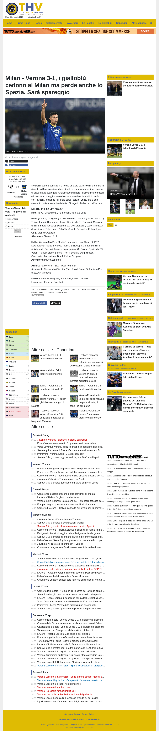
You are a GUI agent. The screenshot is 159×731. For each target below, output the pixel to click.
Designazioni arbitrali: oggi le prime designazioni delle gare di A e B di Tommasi (78, 533)
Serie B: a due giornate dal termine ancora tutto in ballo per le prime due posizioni (79, 594)
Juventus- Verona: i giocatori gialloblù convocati (62, 440)
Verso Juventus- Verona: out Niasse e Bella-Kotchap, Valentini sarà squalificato (78, 601)
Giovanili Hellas (117, 365)
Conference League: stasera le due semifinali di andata (66, 494)
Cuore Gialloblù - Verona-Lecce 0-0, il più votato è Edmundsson (70, 562)
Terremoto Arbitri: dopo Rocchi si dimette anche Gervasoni (67, 641)
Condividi (39, 303)
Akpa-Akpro (13, 219)
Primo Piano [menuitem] (23, 23)
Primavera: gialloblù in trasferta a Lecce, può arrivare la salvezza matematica (77, 637)
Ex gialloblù (115, 294)
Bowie (10, 226)
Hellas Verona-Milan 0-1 (122, 194)
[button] (17, 231)
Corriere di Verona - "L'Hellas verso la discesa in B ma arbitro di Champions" (77, 565)
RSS (98, 719)
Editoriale (113, 77)
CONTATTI (90, 719)
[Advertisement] (68, 326)
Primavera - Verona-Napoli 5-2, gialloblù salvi (60, 454)
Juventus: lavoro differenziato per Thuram (59, 519)
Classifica (11, 332)
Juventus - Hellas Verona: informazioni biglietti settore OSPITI (69, 569)
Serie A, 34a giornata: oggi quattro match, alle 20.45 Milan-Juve (70, 648)
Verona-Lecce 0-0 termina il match (55, 687)
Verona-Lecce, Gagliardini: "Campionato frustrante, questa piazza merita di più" (78, 680)
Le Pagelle (114, 392)
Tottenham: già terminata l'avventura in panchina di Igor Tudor (137, 303)
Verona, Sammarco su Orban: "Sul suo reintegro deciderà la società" (73, 655)
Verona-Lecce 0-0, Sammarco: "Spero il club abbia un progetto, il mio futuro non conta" (82, 665)
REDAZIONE (64, 719)
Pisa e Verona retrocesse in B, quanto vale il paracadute (66, 443)
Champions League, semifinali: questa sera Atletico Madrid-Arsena (72, 547)
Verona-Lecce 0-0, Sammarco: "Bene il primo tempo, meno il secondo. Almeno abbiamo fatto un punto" (91, 677)
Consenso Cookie (72, 714)
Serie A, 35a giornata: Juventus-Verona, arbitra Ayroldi (65, 526)
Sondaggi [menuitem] (121, 23)
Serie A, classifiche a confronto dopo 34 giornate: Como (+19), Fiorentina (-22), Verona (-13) (85, 558)
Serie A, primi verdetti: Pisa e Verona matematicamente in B (68, 450)
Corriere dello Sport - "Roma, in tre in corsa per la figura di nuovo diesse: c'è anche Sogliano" (85, 591)
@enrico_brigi (61, 292)
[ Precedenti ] (17, 197)
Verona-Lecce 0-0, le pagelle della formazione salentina (66, 651)
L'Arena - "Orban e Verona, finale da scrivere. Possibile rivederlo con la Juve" (77, 572)
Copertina (43, 289)
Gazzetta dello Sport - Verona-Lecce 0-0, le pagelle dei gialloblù (70, 627)
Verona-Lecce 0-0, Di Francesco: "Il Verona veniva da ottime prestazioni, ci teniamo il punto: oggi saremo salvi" (95, 662)
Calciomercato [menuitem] (54, 23)
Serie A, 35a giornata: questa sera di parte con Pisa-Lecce (67, 482)
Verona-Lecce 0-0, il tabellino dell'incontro (59, 684)
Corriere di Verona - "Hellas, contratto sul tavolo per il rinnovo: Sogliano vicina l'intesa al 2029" (86, 508)
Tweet (55, 303)
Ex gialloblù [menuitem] (105, 23)
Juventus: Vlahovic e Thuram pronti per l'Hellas (61, 479)
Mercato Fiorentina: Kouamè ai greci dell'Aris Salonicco (137, 326)
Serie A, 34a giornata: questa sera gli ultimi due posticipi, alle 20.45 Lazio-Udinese (80, 608)
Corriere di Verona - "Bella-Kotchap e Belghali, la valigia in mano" (71, 530)
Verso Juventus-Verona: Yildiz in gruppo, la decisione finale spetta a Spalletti (77, 447)
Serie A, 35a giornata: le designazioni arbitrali (60, 522)
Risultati (17, 236)
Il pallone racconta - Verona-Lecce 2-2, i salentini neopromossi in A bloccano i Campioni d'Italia (86, 701)
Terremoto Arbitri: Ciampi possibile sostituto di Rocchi (65, 630)
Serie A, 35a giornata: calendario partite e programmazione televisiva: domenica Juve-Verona (85, 537)
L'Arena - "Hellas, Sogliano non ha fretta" (58, 497)
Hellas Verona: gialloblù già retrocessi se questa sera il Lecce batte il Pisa (75, 468)
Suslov (11, 223)
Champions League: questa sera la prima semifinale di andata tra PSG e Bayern (79, 580)
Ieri (116, 225)
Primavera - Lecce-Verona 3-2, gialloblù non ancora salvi (66, 605)
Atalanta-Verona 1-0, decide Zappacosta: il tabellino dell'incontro (90, 414)
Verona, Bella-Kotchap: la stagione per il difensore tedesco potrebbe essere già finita (81, 501)
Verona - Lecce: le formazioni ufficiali (56, 691)
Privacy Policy (88, 714)
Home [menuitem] (9, 23)
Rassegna (113, 341)
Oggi (110, 225)
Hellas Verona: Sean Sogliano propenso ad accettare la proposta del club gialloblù (80, 540)
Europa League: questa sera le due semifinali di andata (66, 504)
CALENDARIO (77, 719)
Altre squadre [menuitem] (139, 23)
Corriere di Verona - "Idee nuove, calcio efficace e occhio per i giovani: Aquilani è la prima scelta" (87, 475)
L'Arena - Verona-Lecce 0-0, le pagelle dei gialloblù (63, 634)
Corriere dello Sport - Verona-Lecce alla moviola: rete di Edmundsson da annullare (80, 623)
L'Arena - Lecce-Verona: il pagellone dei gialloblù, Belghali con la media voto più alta (81, 598)
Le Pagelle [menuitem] (88, 23)
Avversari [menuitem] (72, 23)
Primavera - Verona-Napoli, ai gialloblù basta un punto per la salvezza (73, 472)
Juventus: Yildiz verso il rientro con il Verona (60, 544)
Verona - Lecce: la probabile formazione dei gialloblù (64, 694)
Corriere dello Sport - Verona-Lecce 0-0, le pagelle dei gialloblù (70, 620)
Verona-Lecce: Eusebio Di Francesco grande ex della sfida (67, 698)
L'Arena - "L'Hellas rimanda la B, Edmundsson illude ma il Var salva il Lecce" (77, 644)
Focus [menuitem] (38, 23)
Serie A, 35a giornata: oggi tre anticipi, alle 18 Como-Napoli (68, 457)
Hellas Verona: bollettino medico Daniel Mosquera (63, 576)
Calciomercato (116, 318)
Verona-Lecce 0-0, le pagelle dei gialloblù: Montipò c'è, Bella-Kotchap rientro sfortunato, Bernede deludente (93, 658)
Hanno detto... (116, 271)
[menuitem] (151, 23)
